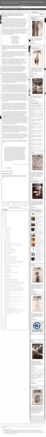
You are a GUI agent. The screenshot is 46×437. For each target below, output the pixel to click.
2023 (4, 215)
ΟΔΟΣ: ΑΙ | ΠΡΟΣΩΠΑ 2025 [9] (39, 233)
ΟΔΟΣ (32, 72)
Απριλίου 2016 (6, 239)
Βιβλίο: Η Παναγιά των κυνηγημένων (9, 259)
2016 (4, 226)
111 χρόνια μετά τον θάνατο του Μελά (10, 263)
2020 (4, 220)
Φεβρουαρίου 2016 (7, 242)
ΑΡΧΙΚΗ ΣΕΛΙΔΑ (5, 9)
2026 (4, 211)
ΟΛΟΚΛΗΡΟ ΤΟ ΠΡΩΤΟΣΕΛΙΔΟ (35, 412)
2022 (4, 217)
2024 (4, 214)
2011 (4, 322)
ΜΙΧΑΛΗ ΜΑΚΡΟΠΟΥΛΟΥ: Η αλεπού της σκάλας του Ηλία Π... (14, 309)
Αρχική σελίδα (14, 204)
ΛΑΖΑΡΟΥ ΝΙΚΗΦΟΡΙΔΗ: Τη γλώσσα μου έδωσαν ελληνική (13, 245)
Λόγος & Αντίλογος (7, 246)
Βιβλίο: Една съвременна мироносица (10, 250)
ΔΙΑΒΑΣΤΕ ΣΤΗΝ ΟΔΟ (8, 253)
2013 (4, 319)
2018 (4, 223)
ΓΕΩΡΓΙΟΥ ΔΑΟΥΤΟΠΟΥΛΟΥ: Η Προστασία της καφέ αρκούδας (14, 288)
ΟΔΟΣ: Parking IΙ (37, 238)
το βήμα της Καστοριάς (34, 42)
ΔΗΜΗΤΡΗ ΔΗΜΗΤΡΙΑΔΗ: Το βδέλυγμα (10, 279)
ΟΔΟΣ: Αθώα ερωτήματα (8, 269)
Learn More (21, 5)
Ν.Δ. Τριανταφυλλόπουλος (34, 378)
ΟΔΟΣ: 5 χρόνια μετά (7, 305)
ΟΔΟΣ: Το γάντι (6, 273)
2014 (4, 317)
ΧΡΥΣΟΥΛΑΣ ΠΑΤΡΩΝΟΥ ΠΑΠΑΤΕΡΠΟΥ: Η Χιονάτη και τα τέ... (14, 289)
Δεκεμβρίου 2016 (7, 227)
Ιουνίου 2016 (6, 236)
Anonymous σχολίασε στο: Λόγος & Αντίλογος (36, 135)
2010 (4, 323)
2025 (4, 212)
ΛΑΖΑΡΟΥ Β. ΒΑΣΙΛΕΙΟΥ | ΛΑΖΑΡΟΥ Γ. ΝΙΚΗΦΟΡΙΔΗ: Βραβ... (14, 282)
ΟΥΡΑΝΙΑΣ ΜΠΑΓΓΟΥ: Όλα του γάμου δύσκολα (11, 285)
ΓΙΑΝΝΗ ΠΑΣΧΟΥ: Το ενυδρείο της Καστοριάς (11, 312)
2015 (4, 316)
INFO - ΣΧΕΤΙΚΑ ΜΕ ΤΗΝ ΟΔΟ (14, 9)
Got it (26, 5)
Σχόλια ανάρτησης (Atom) (17, 207)
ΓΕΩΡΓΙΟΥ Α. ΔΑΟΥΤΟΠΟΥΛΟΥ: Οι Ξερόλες (11, 298)
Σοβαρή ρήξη (36, 228)
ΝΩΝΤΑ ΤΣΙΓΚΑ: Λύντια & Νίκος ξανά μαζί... (11, 256)
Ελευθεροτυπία (33, 383)
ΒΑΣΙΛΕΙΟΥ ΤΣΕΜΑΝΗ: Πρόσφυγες (10, 249)
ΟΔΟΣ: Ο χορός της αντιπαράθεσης (9, 306)
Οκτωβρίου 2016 (7, 230)
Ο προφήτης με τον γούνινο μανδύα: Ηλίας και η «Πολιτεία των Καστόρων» (39, 218)
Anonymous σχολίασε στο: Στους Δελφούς (36, 130)
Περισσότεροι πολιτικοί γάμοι (8, 252)
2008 (4, 326)
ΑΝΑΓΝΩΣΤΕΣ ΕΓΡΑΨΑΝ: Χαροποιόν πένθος (38, 212)
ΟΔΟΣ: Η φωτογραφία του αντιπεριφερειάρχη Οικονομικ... (13, 243)
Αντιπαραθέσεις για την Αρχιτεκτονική (10, 308)
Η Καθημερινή (33, 379)
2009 (4, 325)
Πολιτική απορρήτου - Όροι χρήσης (25, 9)
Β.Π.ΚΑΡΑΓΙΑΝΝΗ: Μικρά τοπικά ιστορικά (11, 272)
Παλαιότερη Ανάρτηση (24, 204)
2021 (4, 218)
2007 (4, 328)
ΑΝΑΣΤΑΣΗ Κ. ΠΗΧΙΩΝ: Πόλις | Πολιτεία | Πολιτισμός (12, 286)
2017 (4, 224)
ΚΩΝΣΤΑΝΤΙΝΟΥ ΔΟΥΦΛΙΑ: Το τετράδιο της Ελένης (12, 266)
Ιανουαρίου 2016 (7, 314)
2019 (4, 221)
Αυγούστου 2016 (7, 233)
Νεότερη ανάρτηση (5, 204)
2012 (4, 320)
